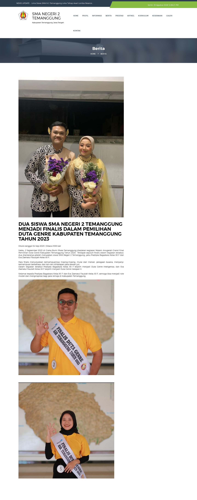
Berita (109, 16)
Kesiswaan (157, 16)
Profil (85, 16)
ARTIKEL (130, 16)
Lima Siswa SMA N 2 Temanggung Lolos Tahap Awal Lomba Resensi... (62, 3)
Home (75, 16)
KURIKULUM (143, 16)
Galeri (169, 16)
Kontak (76, 31)
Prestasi (119, 16)
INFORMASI (97, 16)
